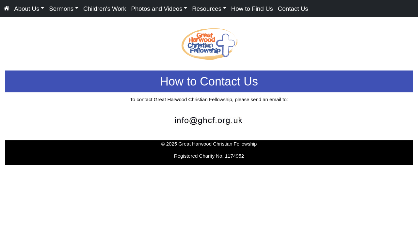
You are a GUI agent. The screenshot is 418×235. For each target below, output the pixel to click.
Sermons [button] (61, 8)
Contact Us (293, 8)
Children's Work (104, 8)
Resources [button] (206, 8)
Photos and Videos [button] (156, 8)
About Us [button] (26, 8)
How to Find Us (252, 8)
